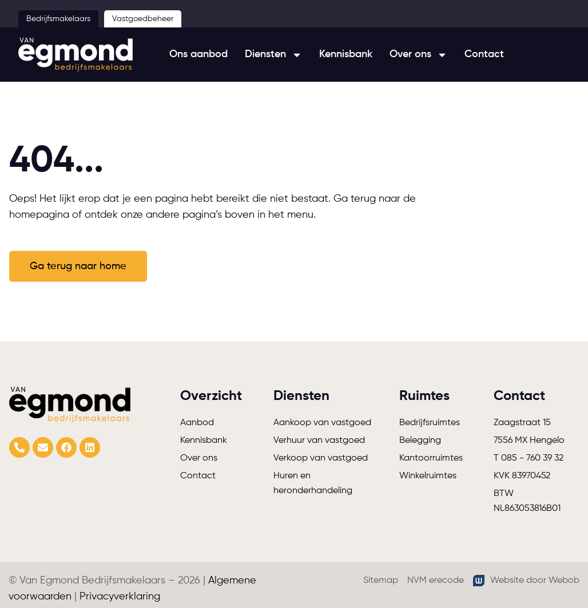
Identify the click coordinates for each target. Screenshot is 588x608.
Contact (484, 54)
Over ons (418, 55)
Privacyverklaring (120, 596)
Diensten (273, 55)
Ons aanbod (198, 54)
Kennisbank (345, 54)
